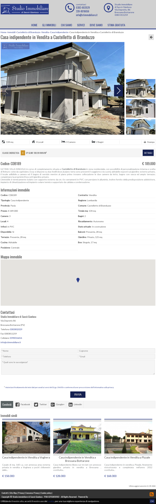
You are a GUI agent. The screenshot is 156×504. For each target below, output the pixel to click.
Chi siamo (66, 25)
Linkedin (75, 404)
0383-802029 (83, 7)
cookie (51, 501)
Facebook (22, 404)
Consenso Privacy (32, 492)
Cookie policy (46, 492)
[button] (78, 280)
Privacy (21, 492)
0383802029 (16, 329)
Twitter (40, 404)
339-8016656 (82, 11)
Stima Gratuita (116, 25)
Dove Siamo (96, 25)
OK (152, 501)
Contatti (5, 492)
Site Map (13, 492)
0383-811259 (121, 15)
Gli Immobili (49, 25)
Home (34, 25)
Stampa (148, 142)
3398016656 (16, 338)
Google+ (57, 404)
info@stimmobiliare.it (87, 15)
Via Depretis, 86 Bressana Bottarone (124, 11)
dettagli (148, 152)
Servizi (81, 25)
